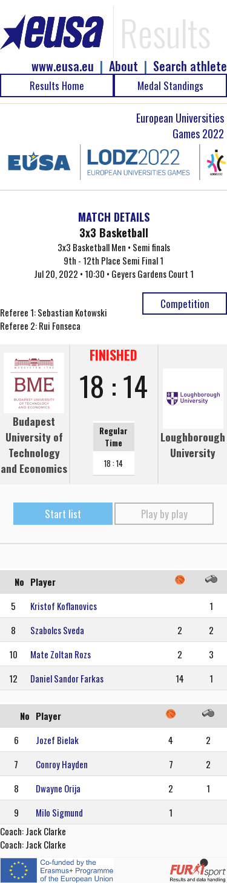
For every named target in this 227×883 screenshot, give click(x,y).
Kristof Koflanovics (63, 605)
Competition (184, 303)
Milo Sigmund (59, 812)
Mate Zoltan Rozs (60, 654)
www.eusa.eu (62, 66)
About (123, 66)
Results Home (57, 85)
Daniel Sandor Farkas (67, 678)
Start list (63, 513)
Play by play (164, 513)
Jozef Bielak (57, 740)
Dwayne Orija (58, 788)
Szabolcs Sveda (57, 630)
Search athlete (190, 66)
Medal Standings (170, 85)
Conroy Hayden (62, 764)
